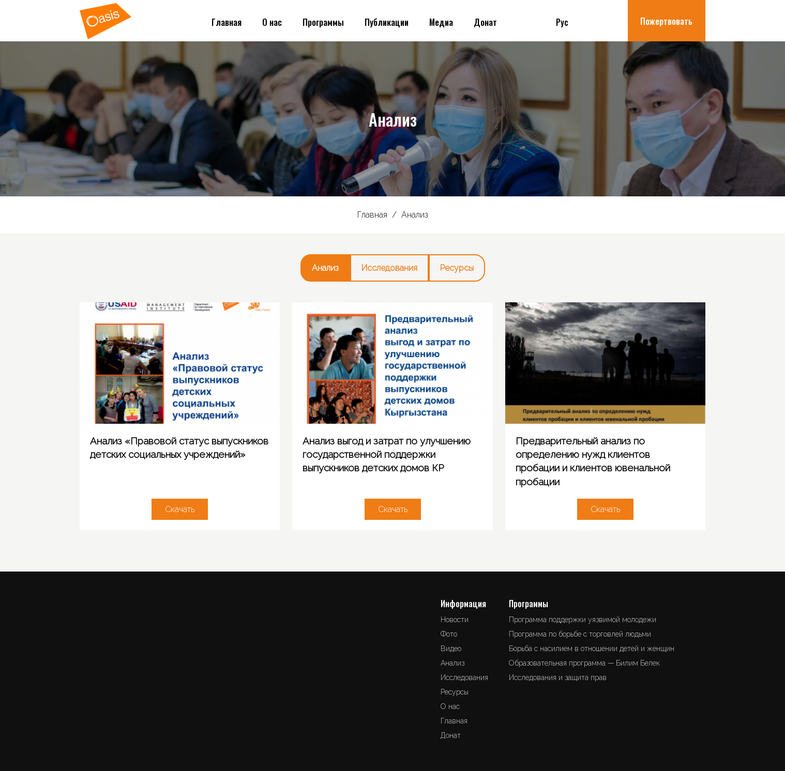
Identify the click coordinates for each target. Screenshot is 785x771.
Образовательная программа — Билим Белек (584, 663)
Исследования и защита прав (558, 677)
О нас (272, 22)
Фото (449, 634)
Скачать (179, 509)
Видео (451, 648)
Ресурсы (457, 268)
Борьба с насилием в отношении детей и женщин (591, 648)
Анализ (325, 268)
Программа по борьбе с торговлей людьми (580, 634)
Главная (226, 22)
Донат (485, 22)
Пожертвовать (666, 20)
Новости (455, 619)
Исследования (389, 268)
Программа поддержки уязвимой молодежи (582, 619)
